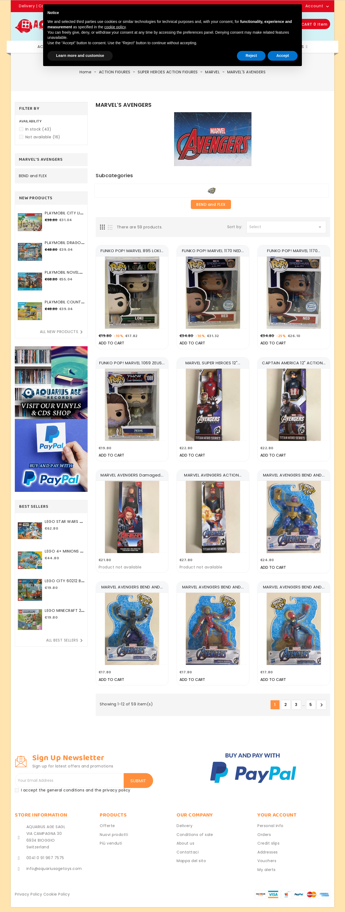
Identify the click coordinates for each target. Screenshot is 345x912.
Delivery (27, 6)
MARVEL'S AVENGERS (41, 159)
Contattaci (188, 846)
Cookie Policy (56, 888)
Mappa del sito (191, 855)
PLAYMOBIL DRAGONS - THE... (64, 245)
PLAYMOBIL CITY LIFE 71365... (64, 215)
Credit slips (268, 837)
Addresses (267, 846)
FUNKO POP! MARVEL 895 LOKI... (132, 250)
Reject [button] (251, 55)
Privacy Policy (28, 888)
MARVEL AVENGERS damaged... (132, 472)
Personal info (270, 820)
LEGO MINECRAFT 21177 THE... (64, 613)
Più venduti (111, 837)
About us (185, 837)
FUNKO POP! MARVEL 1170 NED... (213, 250)
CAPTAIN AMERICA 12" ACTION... (294, 361)
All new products (62, 332)
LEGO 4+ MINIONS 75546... (64, 554)
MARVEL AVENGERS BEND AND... (294, 472)
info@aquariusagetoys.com (54, 863)
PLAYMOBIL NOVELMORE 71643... (63, 275)
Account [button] (314, 6)
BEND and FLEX (33, 176)
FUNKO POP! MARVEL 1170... (293, 250)
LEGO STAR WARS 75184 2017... (64, 524)
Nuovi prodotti (114, 828)
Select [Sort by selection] (286, 227)
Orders (264, 828)
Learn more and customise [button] (80, 55)
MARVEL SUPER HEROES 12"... (212, 361)
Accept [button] (282, 55)
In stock (38, 129)
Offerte (107, 820)
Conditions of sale (195, 828)
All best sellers (65, 640)
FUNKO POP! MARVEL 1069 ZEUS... (132, 361)
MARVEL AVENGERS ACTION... (213, 472)
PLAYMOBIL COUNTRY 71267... (64, 304)
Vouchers (266, 855)
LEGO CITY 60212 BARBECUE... (64, 583)
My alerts (266, 863)
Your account (276, 809)
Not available (42, 137)
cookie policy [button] (115, 27)
